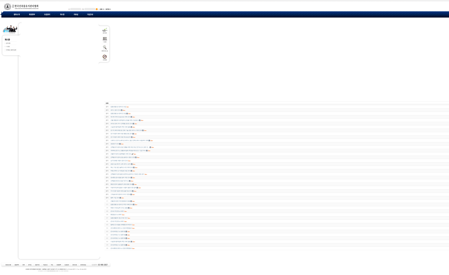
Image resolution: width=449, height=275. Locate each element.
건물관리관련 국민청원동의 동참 (120, 201)
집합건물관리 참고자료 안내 (119, 218)
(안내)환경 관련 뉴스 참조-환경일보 (121, 228)
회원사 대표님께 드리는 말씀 (119, 208)
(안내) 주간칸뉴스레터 (117, 211)
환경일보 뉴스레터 (116, 214)
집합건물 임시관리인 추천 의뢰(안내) (122, 204)
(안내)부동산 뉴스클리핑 (118, 231)
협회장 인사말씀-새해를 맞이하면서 (121, 224)
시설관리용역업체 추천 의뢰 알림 (120, 241)
